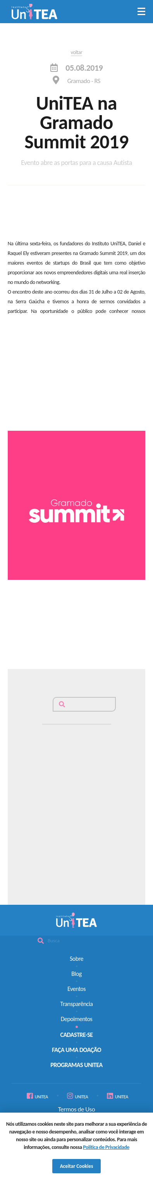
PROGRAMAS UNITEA (76, 1065)
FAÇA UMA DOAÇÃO (76, 1050)
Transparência (76, 1004)
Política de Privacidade (106, 1147)
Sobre (76, 958)
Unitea (34, 11)
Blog (76, 973)
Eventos (76, 988)
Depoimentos (77, 1019)
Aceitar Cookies (76, 1166)
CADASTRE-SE (76, 1034)
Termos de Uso (76, 1109)
